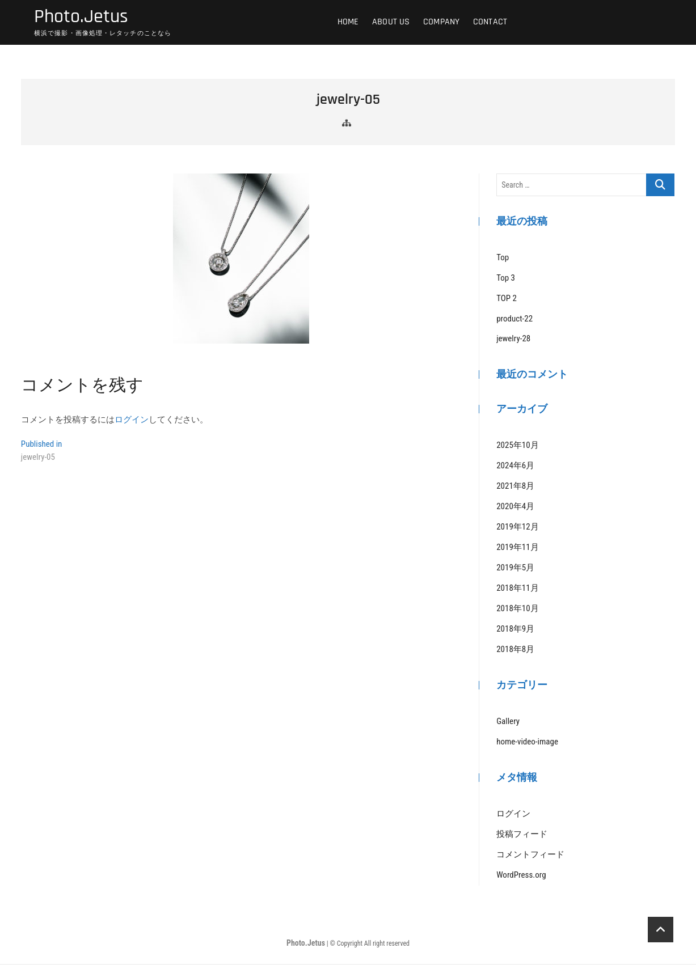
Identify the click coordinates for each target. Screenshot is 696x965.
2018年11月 (517, 590)
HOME (348, 22)
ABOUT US (391, 22)
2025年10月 (517, 447)
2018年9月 (515, 630)
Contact (490, 22)
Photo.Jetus (84, 17)
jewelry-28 (513, 340)
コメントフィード (530, 855)
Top (502, 258)
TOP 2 (506, 299)
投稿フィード (521, 835)
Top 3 (505, 279)
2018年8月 (515, 651)
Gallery (508, 722)
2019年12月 (517, 528)
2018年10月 (517, 610)
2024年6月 (515, 467)
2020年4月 (515, 508)
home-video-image (527, 743)
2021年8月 (515, 488)
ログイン (132, 421)
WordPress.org (521, 876)
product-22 (514, 320)
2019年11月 (517, 549)
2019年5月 (515, 569)
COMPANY (441, 22)
